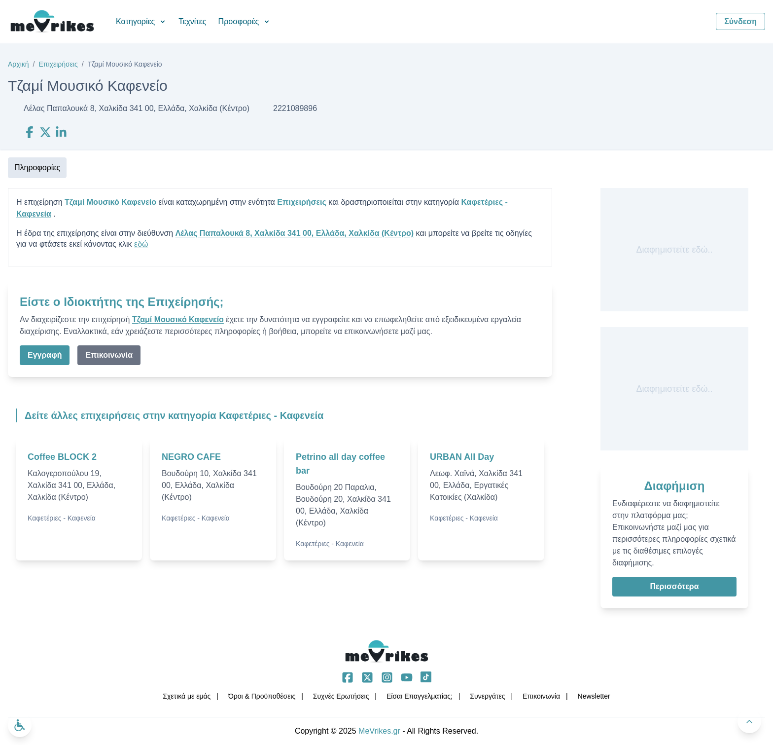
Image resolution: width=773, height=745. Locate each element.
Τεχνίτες (192, 21)
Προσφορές (244, 21)
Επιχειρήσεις (57, 64)
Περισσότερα (674, 586)
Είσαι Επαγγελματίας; (419, 696)
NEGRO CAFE (191, 457)
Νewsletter (594, 696)
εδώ (141, 244)
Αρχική (18, 64)
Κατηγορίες (141, 21)
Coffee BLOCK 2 (62, 457)
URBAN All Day (462, 457)
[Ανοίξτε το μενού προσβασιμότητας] (20, 725)
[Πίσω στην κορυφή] (749, 721)
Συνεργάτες (487, 696)
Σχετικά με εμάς (187, 696)
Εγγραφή (45, 355)
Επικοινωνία (109, 355)
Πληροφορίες (37, 167)
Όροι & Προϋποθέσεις (261, 696)
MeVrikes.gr (379, 731)
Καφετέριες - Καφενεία (62, 518)
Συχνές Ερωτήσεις (341, 696)
